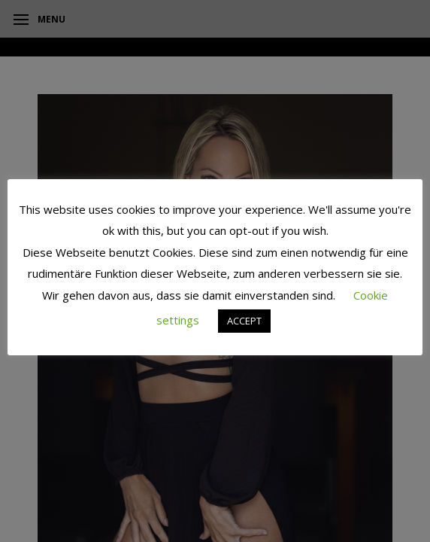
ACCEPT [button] (244, 320)
